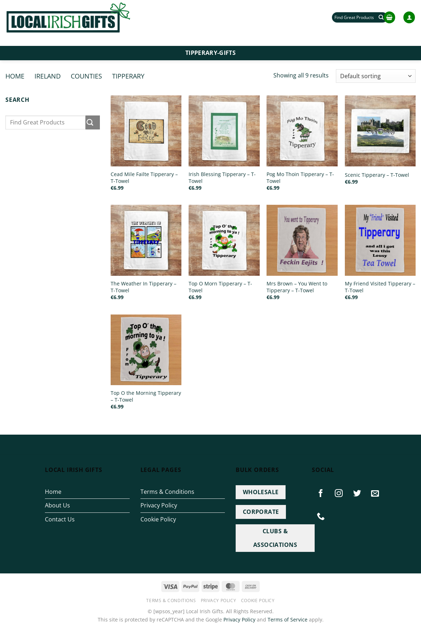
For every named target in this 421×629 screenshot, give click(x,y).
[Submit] (92, 122)
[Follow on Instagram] (339, 493)
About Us (57, 505)
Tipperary (128, 75)
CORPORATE (261, 512)
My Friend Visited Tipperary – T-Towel (380, 287)
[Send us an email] (375, 493)
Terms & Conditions (167, 492)
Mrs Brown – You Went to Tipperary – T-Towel (297, 287)
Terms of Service (287, 619)
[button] (389, 17)
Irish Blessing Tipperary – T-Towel (222, 177)
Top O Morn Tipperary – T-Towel (220, 287)
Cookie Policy (158, 519)
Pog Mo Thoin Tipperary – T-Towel (300, 177)
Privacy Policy (158, 505)
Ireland (47, 75)
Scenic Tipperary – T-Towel (377, 175)
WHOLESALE (261, 492)
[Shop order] (376, 76)
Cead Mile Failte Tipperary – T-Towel (144, 177)
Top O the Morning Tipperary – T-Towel (146, 396)
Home (14, 75)
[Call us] (321, 516)
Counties (86, 75)
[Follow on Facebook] (321, 493)
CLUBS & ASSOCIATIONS (275, 537)
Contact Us (60, 519)
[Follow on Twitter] (357, 493)
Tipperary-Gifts (210, 53)
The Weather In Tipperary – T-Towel (143, 287)
